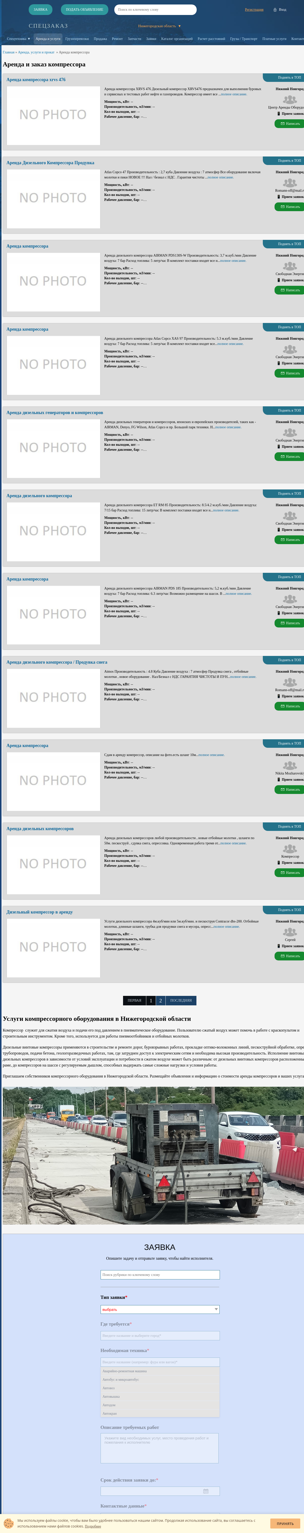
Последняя (181, 1000)
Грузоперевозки (77, 39)
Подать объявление (84, 9)
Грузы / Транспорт (243, 39)
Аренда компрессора (27, 246)
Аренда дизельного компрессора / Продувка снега (56, 662)
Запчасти (134, 39)
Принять (285, 1523)
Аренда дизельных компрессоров (40, 828)
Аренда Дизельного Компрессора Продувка (50, 162)
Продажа (100, 39)
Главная (8, 52)
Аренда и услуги (48, 39)
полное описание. (234, 94)
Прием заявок (293, 114)
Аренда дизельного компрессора (39, 495)
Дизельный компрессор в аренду (39, 912)
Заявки (151, 39)
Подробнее (93, 1526)
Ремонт (117, 39)
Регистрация (254, 9)
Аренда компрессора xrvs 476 (36, 79)
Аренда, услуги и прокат (36, 52)
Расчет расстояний (211, 39)
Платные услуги (274, 39)
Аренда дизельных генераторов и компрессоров (54, 412)
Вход (282, 9)
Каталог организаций (177, 39)
